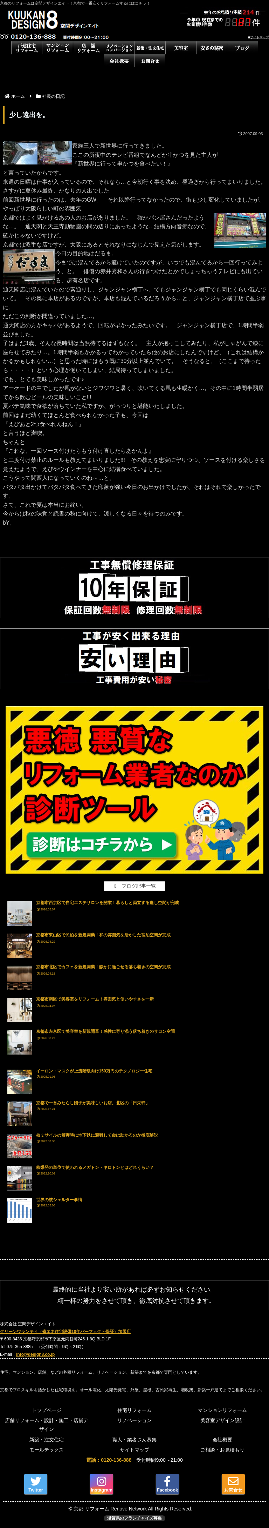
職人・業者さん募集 (134, 1439)
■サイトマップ (258, 37)
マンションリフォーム (222, 1410)
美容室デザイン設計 (222, 1420)
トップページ (46, 1410)
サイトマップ (134, 1450)
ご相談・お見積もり (222, 1450)
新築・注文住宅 (46, 1439)
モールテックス (46, 1450)
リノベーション (134, 1420)
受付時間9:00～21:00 (134, 1460)
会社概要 (222, 1439)
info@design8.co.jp (35, 1354)
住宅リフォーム (134, 1410)
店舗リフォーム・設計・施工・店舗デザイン (46, 1425)
